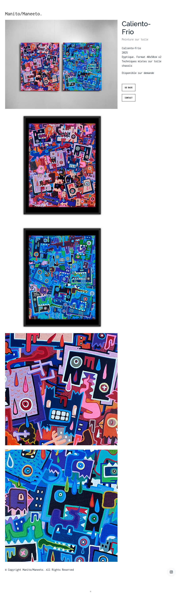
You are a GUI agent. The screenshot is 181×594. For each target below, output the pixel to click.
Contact (128, 104)
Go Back (128, 94)
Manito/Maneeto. (23, 13)
